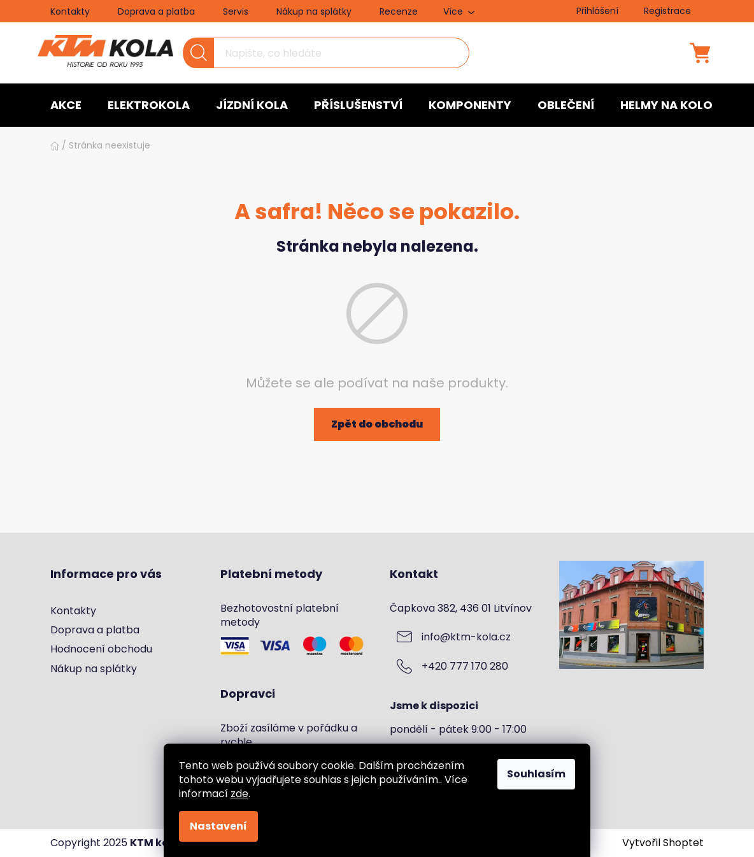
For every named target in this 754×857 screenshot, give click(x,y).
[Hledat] (326, 53)
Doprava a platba (156, 11)
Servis (235, 11)
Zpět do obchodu (377, 424)
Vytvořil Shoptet (663, 843)
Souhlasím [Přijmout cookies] (536, 774)
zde (239, 793)
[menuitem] (66, 105)
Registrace (667, 10)
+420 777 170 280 (465, 666)
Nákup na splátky (314, 11)
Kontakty (70, 11)
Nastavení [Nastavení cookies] (218, 826)
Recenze (399, 11)
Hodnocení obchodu (101, 649)
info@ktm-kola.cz (466, 637)
